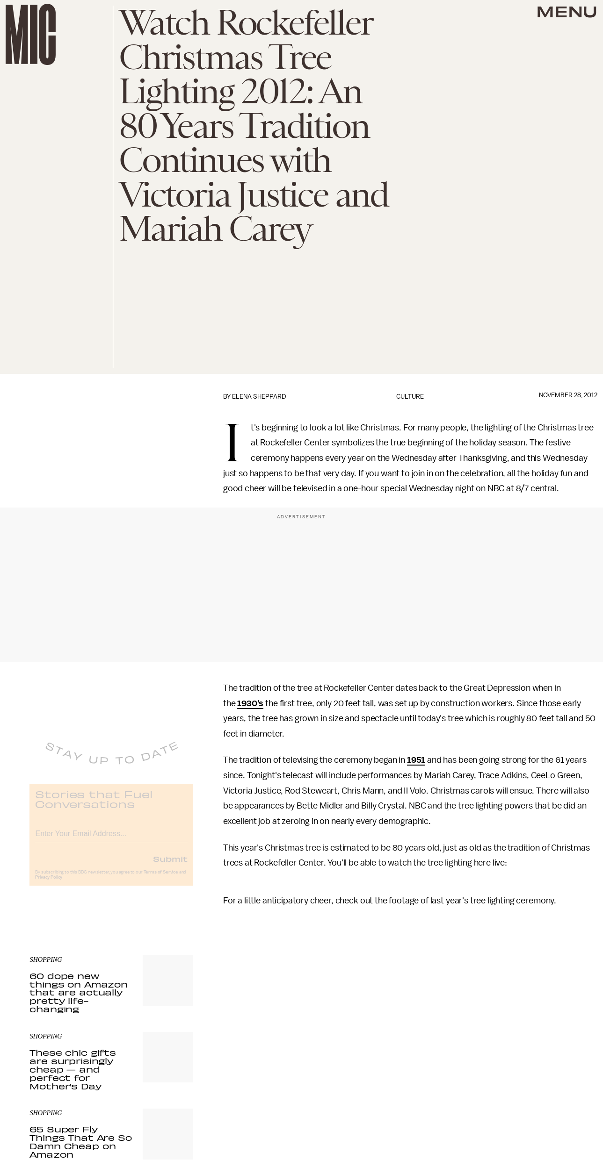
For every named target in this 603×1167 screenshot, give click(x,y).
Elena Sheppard (259, 396)
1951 (416, 760)
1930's (250, 703)
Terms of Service (161, 879)
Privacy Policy (48, 884)
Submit (170, 865)
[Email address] (111, 839)
